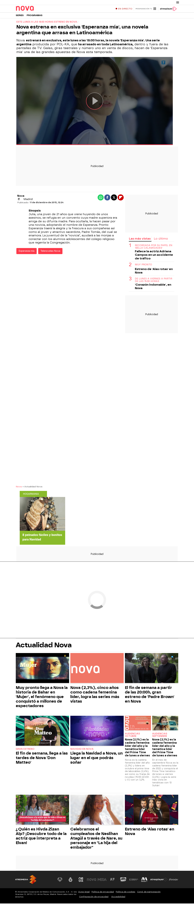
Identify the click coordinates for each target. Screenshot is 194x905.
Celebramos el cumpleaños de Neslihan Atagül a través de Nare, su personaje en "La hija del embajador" (96, 839)
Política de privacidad (103, 893)
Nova (19, 488)
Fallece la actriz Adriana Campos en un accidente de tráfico (154, 256)
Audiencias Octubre (132, 736)
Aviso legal (84, 893)
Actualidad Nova (44, 646)
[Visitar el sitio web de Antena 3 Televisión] (59, 881)
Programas (34, 16)
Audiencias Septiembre (159, 736)
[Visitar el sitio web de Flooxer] (173, 881)
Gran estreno (25, 750)
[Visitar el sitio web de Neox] (80, 881)
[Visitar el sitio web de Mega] (102, 881)
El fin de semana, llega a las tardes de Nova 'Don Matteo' (42, 759)
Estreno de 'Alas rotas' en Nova (154, 272)
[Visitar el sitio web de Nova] (91, 881)
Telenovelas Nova (50, 252)
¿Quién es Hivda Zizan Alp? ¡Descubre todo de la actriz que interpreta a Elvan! (41, 837)
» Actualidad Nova (32, 488)
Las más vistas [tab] (140, 240)
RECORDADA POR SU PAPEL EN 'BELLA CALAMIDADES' (153, 248)
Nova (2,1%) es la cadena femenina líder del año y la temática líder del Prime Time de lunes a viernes (137, 748)
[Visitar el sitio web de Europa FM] (133, 881)
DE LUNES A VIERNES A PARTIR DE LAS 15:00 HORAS (153, 281)
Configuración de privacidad (93, 898)
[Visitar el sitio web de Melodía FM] (144, 881)
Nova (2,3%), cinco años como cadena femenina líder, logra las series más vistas (94, 696)
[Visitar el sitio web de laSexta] (70, 881)
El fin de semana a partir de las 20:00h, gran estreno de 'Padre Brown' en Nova (149, 696)
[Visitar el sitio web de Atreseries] (112, 881)
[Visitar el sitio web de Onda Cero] (123, 881)
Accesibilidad (118, 898)
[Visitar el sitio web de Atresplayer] (159, 881)
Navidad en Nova (82, 750)
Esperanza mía (26, 252)
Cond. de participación (149, 893)
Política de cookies (125, 893)
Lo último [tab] (161, 240)
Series (20, 16)
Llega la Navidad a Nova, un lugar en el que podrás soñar (96, 759)
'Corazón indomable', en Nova (153, 287)
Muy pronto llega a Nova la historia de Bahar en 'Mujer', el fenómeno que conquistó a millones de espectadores (42, 698)
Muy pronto (143, 266)
